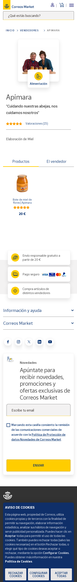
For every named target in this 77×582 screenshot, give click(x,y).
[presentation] (37, 451)
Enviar (38, 465)
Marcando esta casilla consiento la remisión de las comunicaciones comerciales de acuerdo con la (40, 432)
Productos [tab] (20, 161)
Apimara (53, 30)
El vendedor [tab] (56, 161)
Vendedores (29, 30)
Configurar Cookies (38, 574)
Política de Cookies (18, 561)
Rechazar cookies (15, 574)
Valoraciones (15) (37, 123)
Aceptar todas (61, 574)
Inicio (10, 30)
